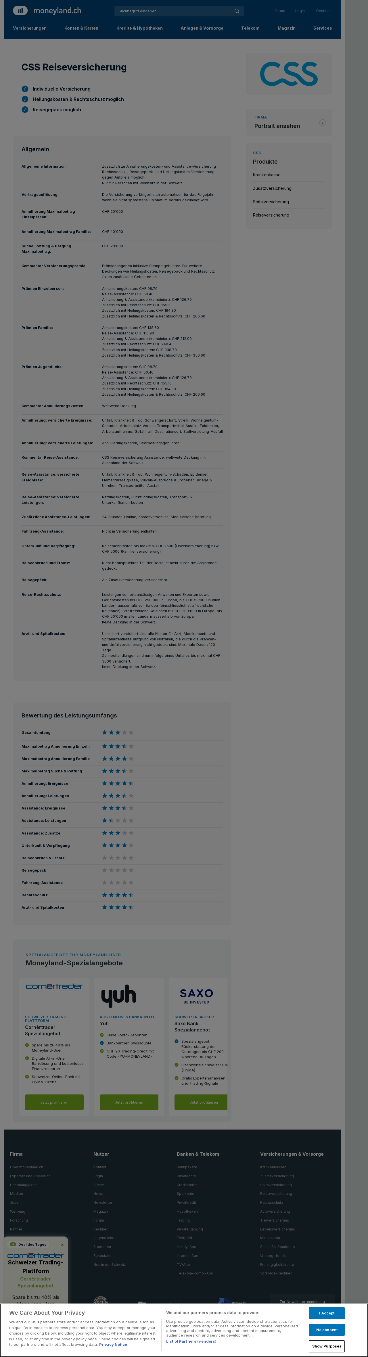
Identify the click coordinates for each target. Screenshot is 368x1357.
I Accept (326, 1313)
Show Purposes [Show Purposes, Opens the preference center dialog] (327, 1346)
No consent (327, 1329)
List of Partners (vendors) (191, 1341)
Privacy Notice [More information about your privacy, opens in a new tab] (113, 1344)
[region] (184, 1330)
